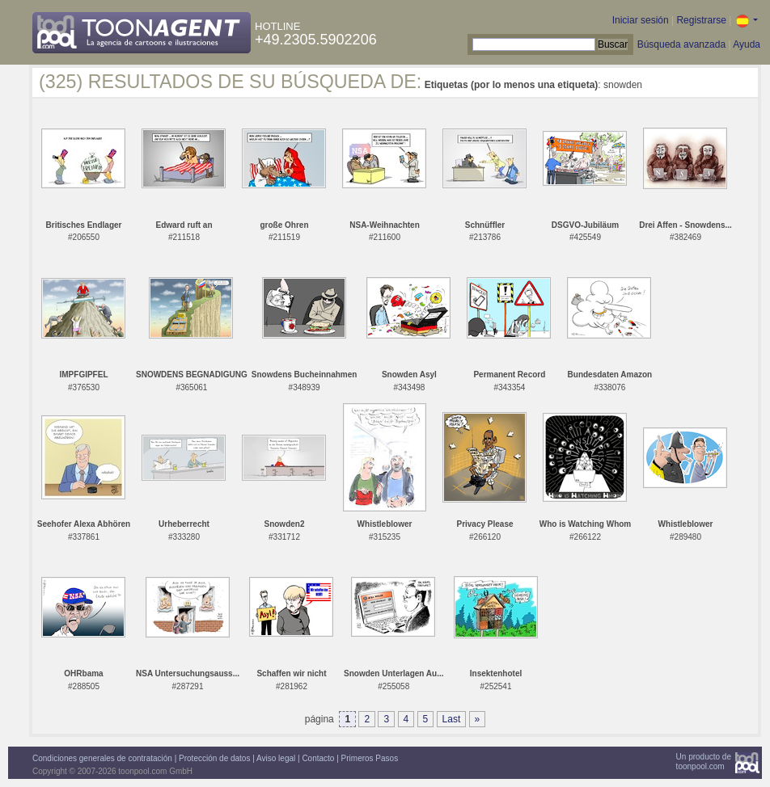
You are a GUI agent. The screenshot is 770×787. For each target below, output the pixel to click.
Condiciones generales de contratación (102, 758)
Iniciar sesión (640, 20)
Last (451, 719)
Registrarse (701, 20)
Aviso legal (275, 758)
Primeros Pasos (370, 758)
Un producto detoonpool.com (703, 761)
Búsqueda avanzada (681, 44)
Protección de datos (214, 758)
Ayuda (746, 44)
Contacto (318, 758)
